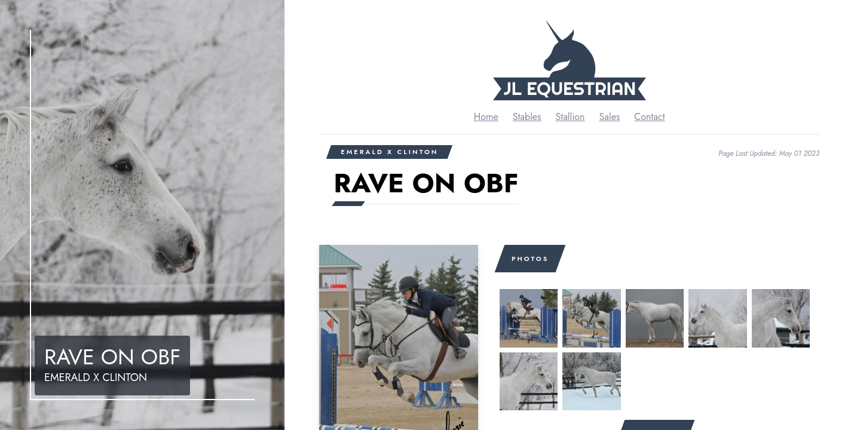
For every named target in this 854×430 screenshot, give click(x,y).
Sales (609, 117)
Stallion (570, 117)
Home (486, 117)
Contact (649, 117)
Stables (527, 117)
